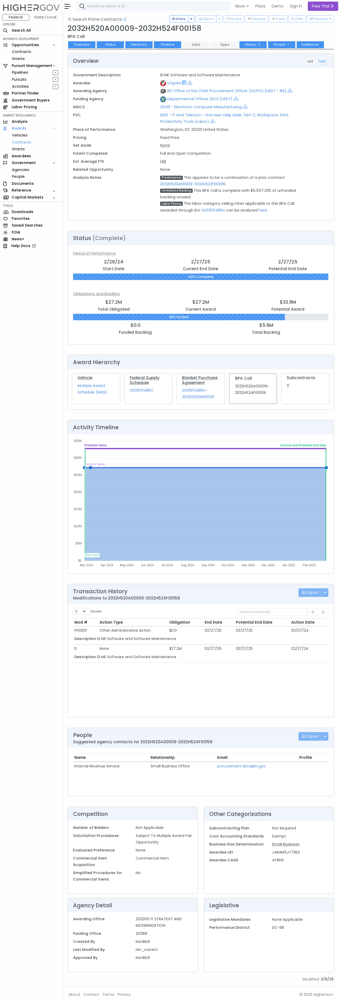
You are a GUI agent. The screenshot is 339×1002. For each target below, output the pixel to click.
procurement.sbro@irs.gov (241, 766)
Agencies (20, 169)
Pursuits (19, 79)
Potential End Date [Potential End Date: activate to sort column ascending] (254, 622)
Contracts (21, 51)
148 (163, 161)
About (74, 994)
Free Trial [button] (323, 6)
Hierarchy (139, 44)
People (18, 176)
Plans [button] (260, 6)
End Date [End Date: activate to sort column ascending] (213, 622)
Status (110, 44)
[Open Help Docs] (124, 19)
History (253, 44)
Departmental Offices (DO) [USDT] (199, 98)
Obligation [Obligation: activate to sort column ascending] (179, 622)
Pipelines (20, 72)
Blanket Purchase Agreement (200, 380)
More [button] (240, 6)
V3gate (174, 83)
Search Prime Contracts (95, 19)
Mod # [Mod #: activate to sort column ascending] (80, 622)
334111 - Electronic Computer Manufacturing (201, 107)
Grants (18, 58)
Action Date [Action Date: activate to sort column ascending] (302, 622)
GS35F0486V (213, 210)
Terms (108, 994)
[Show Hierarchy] (189, 82)
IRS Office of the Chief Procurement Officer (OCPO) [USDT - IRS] (226, 90)
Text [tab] (322, 61)
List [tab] (310, 61)
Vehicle (84, 377)
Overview (82, 44)
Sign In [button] (296, 6)
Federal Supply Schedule (145, 380)
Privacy (124, 994)
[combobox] (155, 6)
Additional (310, 44)
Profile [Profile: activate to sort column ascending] (305, 757)
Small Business (285, 844)
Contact (91, 994)
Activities (20, 86)
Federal (16, 17)
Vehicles (20, 135)
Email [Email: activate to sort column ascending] (222, 757)
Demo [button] (278, 6)
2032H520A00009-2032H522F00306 (192, 184)
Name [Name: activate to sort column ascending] (80, 757)
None (165, 145)
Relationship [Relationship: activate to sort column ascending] (163, 757)
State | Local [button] (45, 17)
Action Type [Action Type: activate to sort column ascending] (111, 622)
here (263, 210)
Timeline (167, 44)
